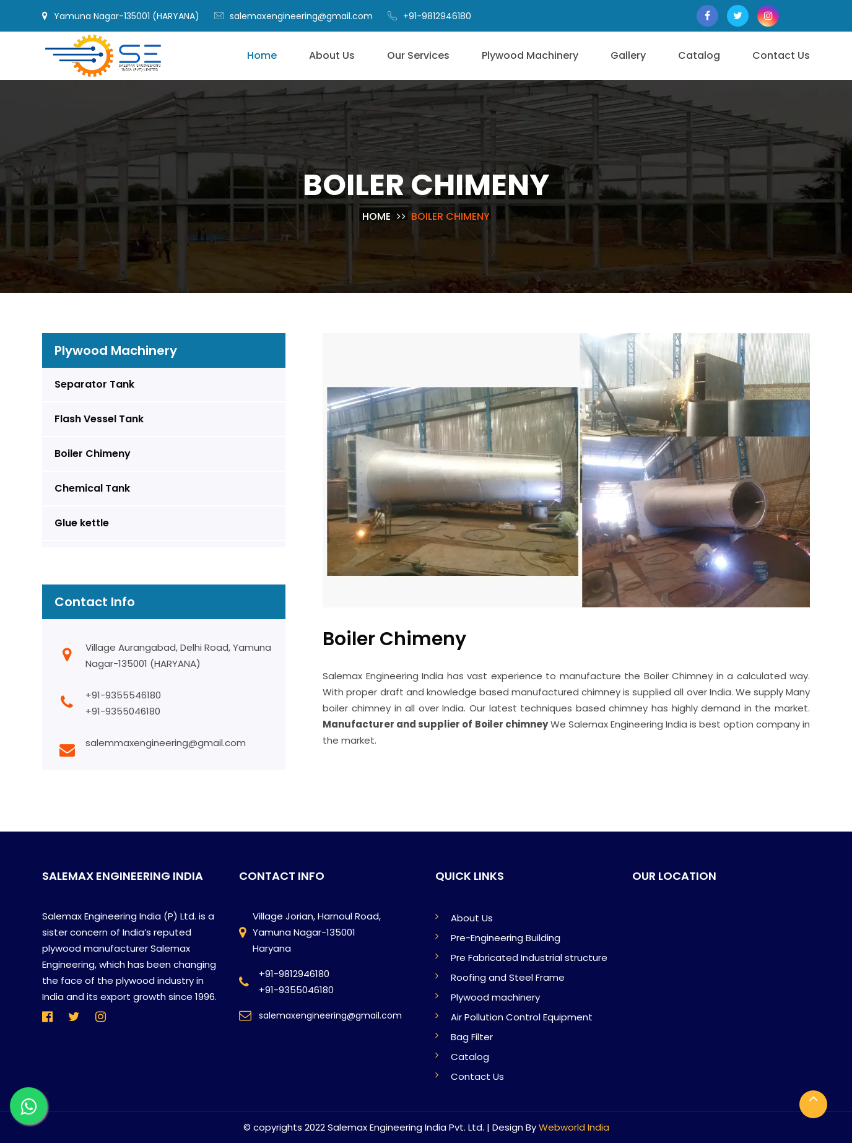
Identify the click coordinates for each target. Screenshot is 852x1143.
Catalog (470, 1056)
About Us (472, 917)
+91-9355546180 (123, 695)
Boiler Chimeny (92, 453)
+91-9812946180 (429, 16)
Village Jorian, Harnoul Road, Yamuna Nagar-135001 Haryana (317, 932)
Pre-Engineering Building (505, 937)
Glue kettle (81, 523)
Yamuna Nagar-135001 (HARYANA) (120, 16)
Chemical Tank (92, 488)
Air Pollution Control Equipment (522, 1016)
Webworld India (574, 1127)
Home (376, 216)
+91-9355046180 (122, 711)
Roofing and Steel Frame (508, 977)
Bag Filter (472, 1036)
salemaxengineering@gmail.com (293, 16)
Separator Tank (94, 384)
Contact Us (477, 1076)
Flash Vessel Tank (99, 419)
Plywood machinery (495, 997)
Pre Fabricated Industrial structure (529, 957)
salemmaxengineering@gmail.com (165, 742)
